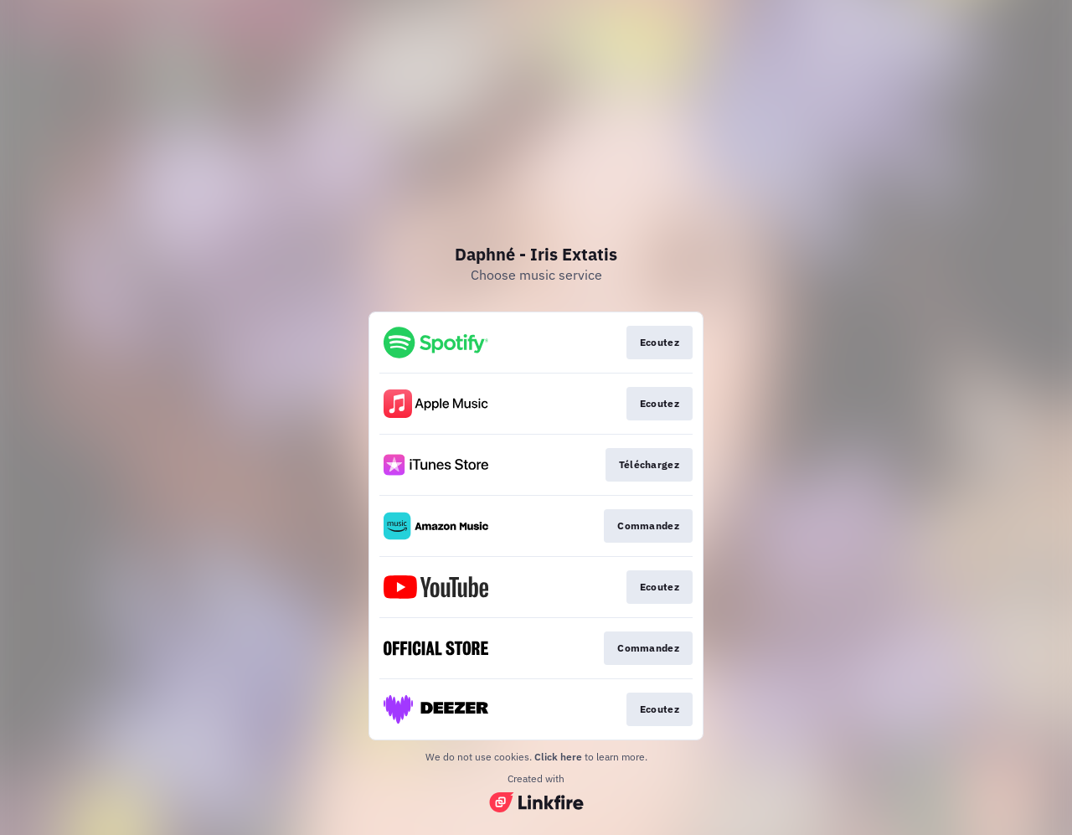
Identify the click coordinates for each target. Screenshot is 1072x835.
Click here (558, 756)
